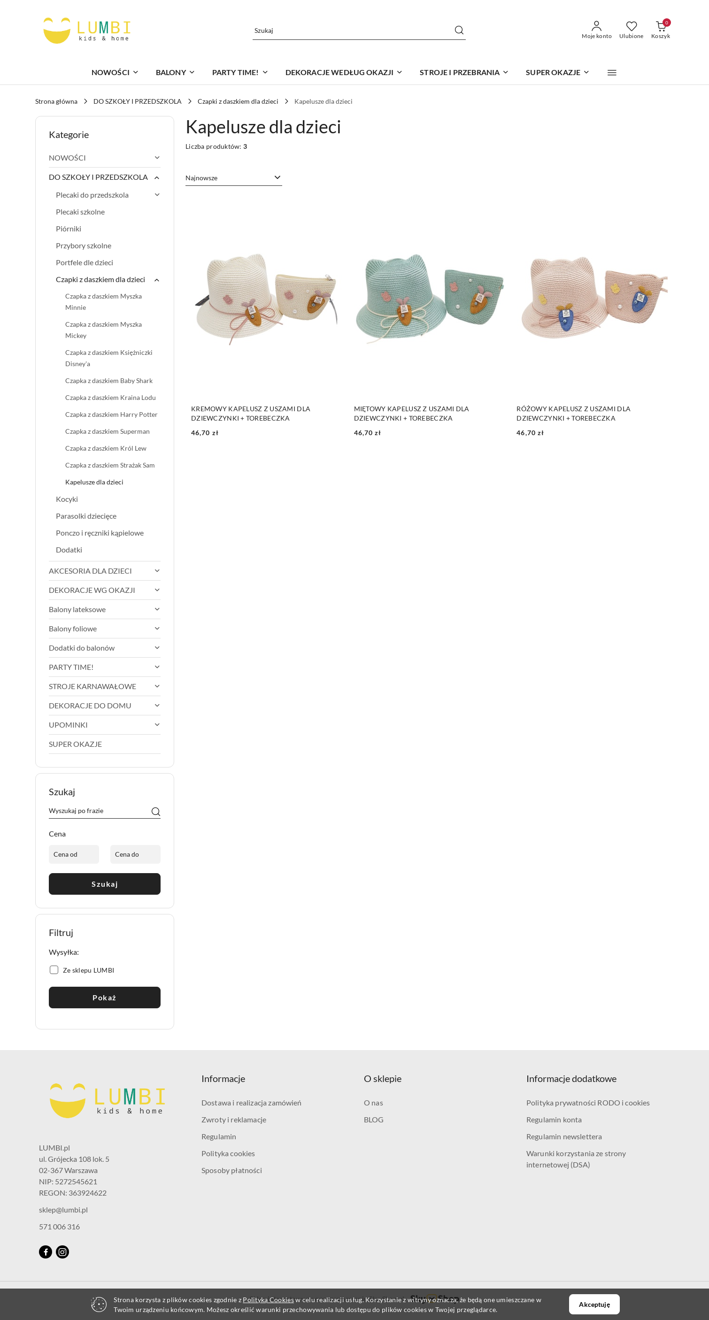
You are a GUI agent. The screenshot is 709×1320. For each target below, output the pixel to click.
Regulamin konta (554, 1119)
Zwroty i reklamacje (233, 1119)
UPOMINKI (105, 724)
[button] (612, 72)
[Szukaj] (156, 812)
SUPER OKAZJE (75, 743)
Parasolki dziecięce (86, 515)
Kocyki (67, 498)
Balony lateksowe (105, 609)
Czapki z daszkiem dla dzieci (108, 279)
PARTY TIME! (105, 666)
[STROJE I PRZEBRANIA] (464, 73)
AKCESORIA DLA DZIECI (105, 570)
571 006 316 (59, 1226)
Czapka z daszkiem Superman (107, 431)
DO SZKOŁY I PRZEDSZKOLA (105, 177)
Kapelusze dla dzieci (94, 482)
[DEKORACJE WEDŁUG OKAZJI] (344, 73)
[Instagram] (62, 1252)
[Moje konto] (597, 30)
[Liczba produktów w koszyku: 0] (660, 30)
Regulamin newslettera (564, 1136)
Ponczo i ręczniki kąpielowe (100, 532)
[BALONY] (175, 73)
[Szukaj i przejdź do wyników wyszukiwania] (459, 30)
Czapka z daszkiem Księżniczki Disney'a (109, 358)
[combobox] (233, 178)
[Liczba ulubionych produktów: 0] (631, 30)
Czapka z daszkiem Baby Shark (109, 380)
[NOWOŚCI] (115, 73)
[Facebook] (45, 1252)
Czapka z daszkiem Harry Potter (111, 414)
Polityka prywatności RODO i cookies (588, 1102)
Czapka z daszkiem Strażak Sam (110, 465)
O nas (373, 1102)
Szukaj (105, 883)
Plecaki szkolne (80, 211)
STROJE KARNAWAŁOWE (105, 686)
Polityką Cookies (268, 1300)
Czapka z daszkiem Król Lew (105, 448)
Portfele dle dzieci (84, 262)
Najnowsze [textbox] (201, 178)
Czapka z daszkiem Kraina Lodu (110, 397)
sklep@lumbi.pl (63, 1209)
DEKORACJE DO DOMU (105, 705)
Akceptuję (594, 1304)
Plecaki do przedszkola (108, 194)
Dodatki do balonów (105, 647)
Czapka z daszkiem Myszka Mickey (103, 329)
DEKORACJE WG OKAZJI (105, 589)
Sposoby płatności (231, 1170)
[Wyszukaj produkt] (359, 30)
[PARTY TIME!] (240, 73)
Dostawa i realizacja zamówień (251, 1102)
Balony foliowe (105, 628)
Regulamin (218, 1136)
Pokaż (104, 997)
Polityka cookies (228, 1153)
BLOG (374, 1119)
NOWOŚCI (105, 157)
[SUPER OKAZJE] (557, 73)
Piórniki (68, 228)
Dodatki (69, 549)
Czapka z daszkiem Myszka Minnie (103, 301)
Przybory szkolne (83, 245)
